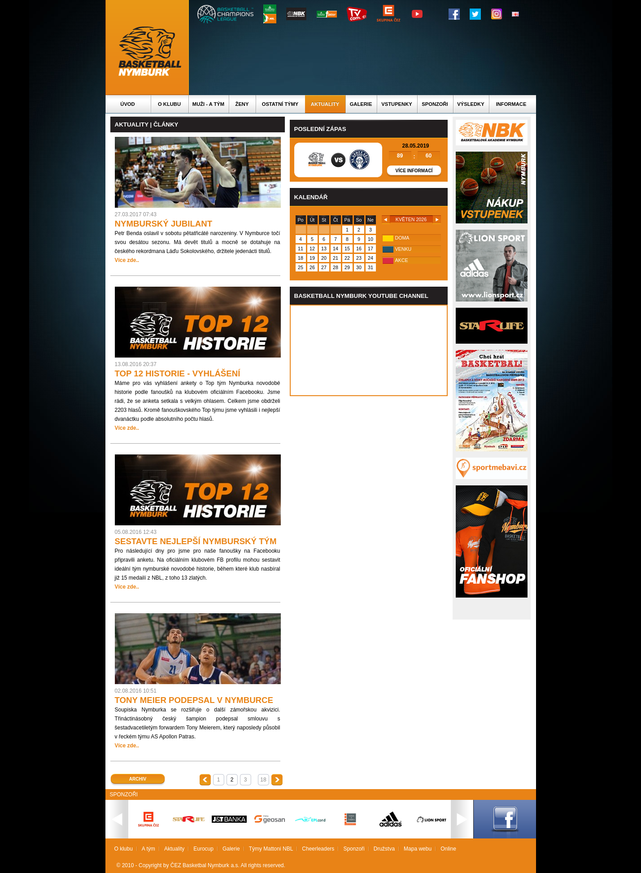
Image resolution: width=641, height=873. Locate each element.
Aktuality (325, 104)
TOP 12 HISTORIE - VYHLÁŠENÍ (177, 373)
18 (263, 780)
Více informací (414, 170)
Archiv (137, 779)
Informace (511, 104)
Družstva (384, 849)
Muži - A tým (208, 104)
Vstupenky (396, 104)
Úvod (127, 104)
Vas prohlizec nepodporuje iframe (369, 350)
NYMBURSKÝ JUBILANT (164, 223)
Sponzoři (435, 104)
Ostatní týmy (280, 104)
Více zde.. (127, 260)
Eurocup (203, 849)
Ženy (242, 104)
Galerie (361, 104)
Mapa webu (418, 849)
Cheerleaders (318, 849)
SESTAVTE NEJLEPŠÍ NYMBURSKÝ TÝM (196, 541)
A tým (148, 849)
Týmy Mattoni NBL (271, 849)
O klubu (169, 104)
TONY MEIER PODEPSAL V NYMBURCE (194, 700)
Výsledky (470, 104)
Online (448, 849)
